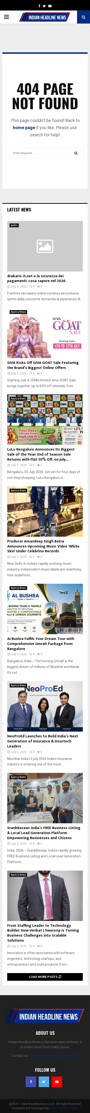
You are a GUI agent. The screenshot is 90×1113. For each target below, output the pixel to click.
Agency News (18, 312)
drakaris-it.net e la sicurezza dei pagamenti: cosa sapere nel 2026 (36, 278)
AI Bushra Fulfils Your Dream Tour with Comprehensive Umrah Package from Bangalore (40, 644)
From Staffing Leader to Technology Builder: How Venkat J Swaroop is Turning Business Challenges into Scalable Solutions (43, 933)
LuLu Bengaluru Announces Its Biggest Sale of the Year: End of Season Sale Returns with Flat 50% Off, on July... (41, 454)
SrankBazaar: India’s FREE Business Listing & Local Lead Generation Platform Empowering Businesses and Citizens (43, 833)
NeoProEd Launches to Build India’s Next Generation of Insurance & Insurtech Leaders (42, 741)
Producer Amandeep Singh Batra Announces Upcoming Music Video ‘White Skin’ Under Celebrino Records (43, 546)
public (14, 225)
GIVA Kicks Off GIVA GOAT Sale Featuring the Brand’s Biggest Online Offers (43, 365)
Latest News (19, 209)
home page (24, 127)
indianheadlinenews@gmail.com (53, 1056)
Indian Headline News (63, 1108)
